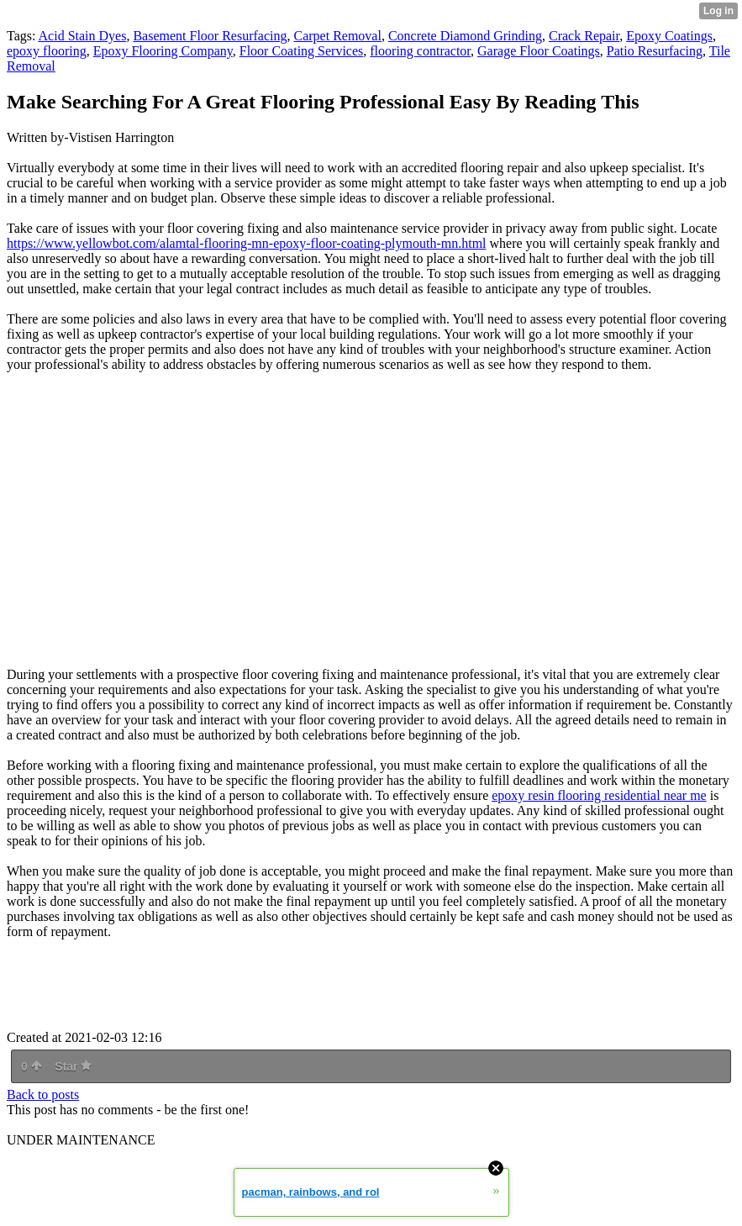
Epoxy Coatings (669, 36)
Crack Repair (584, 36)
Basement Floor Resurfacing (210, 36)
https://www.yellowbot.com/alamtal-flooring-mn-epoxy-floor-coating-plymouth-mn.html (247, 243)
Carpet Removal (338, 36)
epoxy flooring (47, 51)
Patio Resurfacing (655, 51)
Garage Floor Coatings (538, 51)
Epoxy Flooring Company (163, 51)
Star (73, 1066)
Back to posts (43, 1094)
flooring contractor (420, 51)
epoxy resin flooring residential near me (599, 795)
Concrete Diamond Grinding (465, 36)
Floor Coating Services (301, 51)
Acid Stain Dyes (83, 36)
